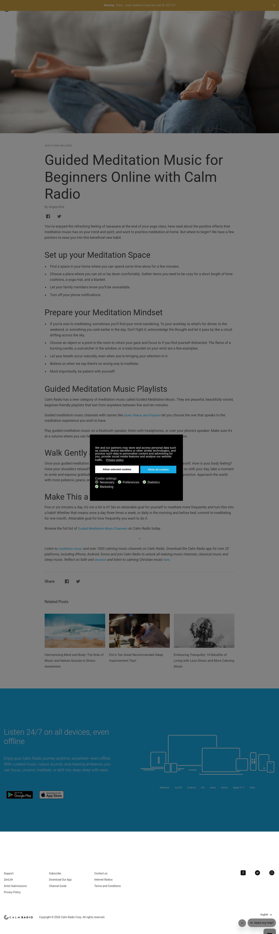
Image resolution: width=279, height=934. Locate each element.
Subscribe (55, 868)
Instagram (272, 868)
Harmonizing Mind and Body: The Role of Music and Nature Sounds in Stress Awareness (73, 660)
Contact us (100, 868)
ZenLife (8, 875)
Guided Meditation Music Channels (105, 528)
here (168, 560)
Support (8, 868)
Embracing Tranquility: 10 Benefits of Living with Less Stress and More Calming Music (203, 660)
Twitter (259, 868)
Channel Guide (57, 881)
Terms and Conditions (107, 881)
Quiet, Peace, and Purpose (144, 415)
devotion (101, 560)
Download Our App (60, 875)
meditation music (72, 548)
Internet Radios (103, 875)
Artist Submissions (15, 881)
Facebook (247, 868)
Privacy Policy (12, 887)
